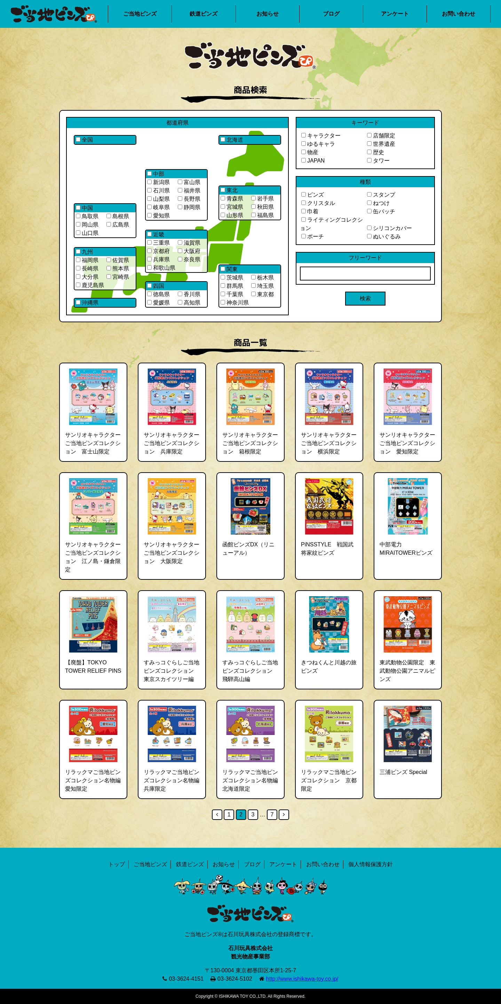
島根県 (117, 216)
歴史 (375, 152)
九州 (84, 252)
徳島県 (158, 294)
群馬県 (232, 286)
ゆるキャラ (318, 144)
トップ (116, 864)
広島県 (117, 225)
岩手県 (262, 198)
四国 (155, 286)
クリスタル (318, 203)
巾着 (309, 211)
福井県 (189, 190)
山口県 (87, 233)
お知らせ (267, 14)
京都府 (158, 251)
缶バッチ (381, 211)
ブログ (331, 14)
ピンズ (312, 195)
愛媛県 (158, 303)
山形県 (232, 215)
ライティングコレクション (331, 224)
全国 (84, 140)
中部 (155, 174)
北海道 (232, 140)
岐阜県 (158, 207)
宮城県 (232, 207)
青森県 (232, 198)
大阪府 (189, 251)
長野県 (189, 199)
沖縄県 (87, 303)
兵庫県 (158, 259)
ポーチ (312, 236)
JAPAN (313, 161)
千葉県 (232, 294)
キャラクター (321, 136)
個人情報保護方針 (370, 864)
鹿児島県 (90, 285)
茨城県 (232, 277)
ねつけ (378, 203)
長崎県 (87, 268)
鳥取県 (87, 216)
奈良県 (189, 259)
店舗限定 (381, 136)
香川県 (189, 294)
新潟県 (158, 182)
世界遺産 (381, 144)
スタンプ (381, 195)
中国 (84, 208)
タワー (378, 161)
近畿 (155, 234)
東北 (229, 190)
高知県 (189, 303)
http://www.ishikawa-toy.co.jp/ (302, 979)
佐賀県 (117, 260)
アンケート (395, 14)
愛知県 (158, 216)
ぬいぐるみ (384, 236)
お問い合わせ (458, 14)
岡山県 (87, 225)
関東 (229, 269)
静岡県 (189, 207)
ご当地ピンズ (140, 14)
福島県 (262, 215)
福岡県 (87, 260)
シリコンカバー (389, 228)
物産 (309, 152)
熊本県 (117, 268)
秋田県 (262, 207)
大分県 (87, 277)
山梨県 (158, 199)
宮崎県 (117, 277)
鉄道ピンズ (203, 14)
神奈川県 (235, 303)
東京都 (262, 294)
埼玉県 (262, 286)
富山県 (189, 182)
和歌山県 (161, 268)
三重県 (158, 243)
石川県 (158, 190)
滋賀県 (189, 243)
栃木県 (262, 277)
